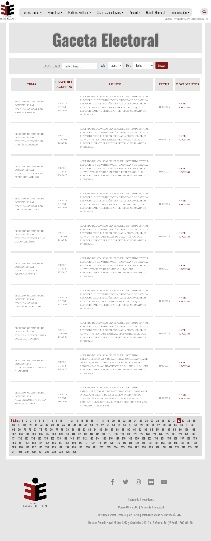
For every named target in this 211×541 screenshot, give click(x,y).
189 (14, 447)
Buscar (161, 65)
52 (102, 425)
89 (123, 429)
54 (113, 425)
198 (74, 447)
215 (190, 447)
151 (143, 438)
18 (102, 421)
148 (123, 438)
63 (164, 425)
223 (54, 452)
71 (25, 429)
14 (82, 421)
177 (124, 443)
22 (124, 421)
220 (34, 452)
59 (141, 425)
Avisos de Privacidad (152, 507)
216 (196, 447)
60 (147, 425)
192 (34, 447)
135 (39, 438)
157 (182, 438)
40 (36, 425)
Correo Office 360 (128, 507)
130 (193, 434)
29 (163, 421)
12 (71, 421)
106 (41, 434)
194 (47, 447)
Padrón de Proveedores (141, 499)
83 (89, 429)
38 (24, 425)
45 (63, 425)
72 (30, 429)
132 (20, 438)
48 (80, 425)
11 (66, 421)
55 (119, 425)
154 (162, 438)
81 (79, 429)
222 (47, 452)
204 (115, 447)
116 (104, 434)
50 (91, 425)
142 (85, 438)
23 (129, 421)
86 (106, 429)
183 (163, 443)
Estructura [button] (54, 12)
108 (54, 434)
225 (68, 452)
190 (21, 447)
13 (77, 421)
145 (104, 438)
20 (113, 421)
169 (74, 443)
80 (73, 429)
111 (73, 434)
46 (69, 425)
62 (158, 425)
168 (67, 443)
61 (153, 425)
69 (13, 429)
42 (47, 425)
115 (97, 434)
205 (122, 447)
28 (157, 421)
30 (169, 421)
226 (75, 452)
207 (137, 447)
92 (140, 429)
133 (26, 438)
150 (137, 438)
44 (58, 425)
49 (85, 425)
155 (169, 438)
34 (188, 421)
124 (154, 434)
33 (183, 421)
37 (19, 425)
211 (164, 447)
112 (79, 434)
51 (97, 425)
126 (167, 434)
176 (118, 443)
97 (169, 429)
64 (169, 425)
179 (137, 443)
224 (61, 452)
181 (150, 443)
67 (187, 425)
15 (87, 421)
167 (60, 443)
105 (34, 434)
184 (169, 443)
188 (195, 443)
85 (100, 429)
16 (92, 421)
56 (124, 425)
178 (130, 443)
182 (156, 443)
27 (152, 421)
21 (119, 421)
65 (175, 425)
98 (174, 429)
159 (195, 438)
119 (122, 434)
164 (40, 443)
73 (35, 429)
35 (194, 421)
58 (135, 425)
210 (158, 447)
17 (97, 421)
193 (40, 447)
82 (84, 429)
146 (111, 438)
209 (151, 447)
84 (95, 429)
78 (62, 429)
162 (27, 443)
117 (109, 434)
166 (54, 443)
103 (21, 434)
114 (91, 434)
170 (80, 443)
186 (182, 443)
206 (130, 447)
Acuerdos (135, 12)
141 (78, 438)
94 (151, 429)
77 (57, 429)
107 (47, 434)
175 (111, 443)
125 (161, 434)
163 (34, 443)
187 (188, 443)
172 (93, 443)
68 (192, 425)
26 (146, 421)
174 (105, 443)
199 (81, 447)
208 (144, 447)
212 (170, 447)
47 (74, 425)
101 (193, 429)
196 (61, 447)
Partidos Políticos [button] (78, 12)
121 (135, 434)
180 (143, 443)
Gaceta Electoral (155, 12)
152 (149, 438)
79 (67, 429)
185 (175, 443)
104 (27, 434)
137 (52, 438)
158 (188, 438)
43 (52, 425)
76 (51, 429)
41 (41, 425)
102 (14, 434)
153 (156, 438)
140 (72, 438)
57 (130, 425)
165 (47, 443)
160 (14, 443)
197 (67, 447)
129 (187, 434)
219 (27, 452)
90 (128, 429)
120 (128, 434)
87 (112, 429)
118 (116, 434)
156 (175, 438)
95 (157, 429)
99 (180, 429)
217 (14, 452)
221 (40, 452)
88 (117, 429)
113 (85, 434)
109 (61, 434)
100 (187, 429)
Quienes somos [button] (30, 12)
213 (177, 447)
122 (141, 434)
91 (134, 429)
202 (101, 447)
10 (61, 421)
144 (98, 438)
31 (174, 421)
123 (148, 434)
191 (27, 447)
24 (135, 421)
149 (130, 438)
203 (108, 447)
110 (67, 434)
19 (108, 421)
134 (33, 438)
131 (13, 438)
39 (30, 425)
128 (180, 434)
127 (173, 434)
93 (145, 429)
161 (20, 443)
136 (46, 438)
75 (46, 429)
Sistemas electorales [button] (109, 12)
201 (94, 447)
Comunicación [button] (179, 12)
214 (183, 447)
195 (54, 447)
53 (108, 425)
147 (117, 438)
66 (181, 425)
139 (65, 438)
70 (19, 429)
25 (141, 421)
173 (99, 443)
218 (20, 452)
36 (13, 425)
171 (86, 443)
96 (163, 429)
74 (40, 429)
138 (59, 438)
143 (91, 438)
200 (88, 447)
